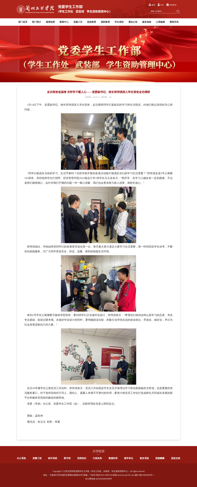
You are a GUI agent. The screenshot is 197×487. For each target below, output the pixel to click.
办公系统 (21, 458)
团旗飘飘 (159, 458)
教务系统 (144, 458)
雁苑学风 (174, 22)
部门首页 (22, 22)
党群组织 (81, 458)
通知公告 (132, 22)
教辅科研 (113, 458)
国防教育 (105, 22)
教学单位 (128, 458)
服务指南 (146, 22)
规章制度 (50, 22)
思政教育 (91, 22)
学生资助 (119, 22)
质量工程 (37, 458)
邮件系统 (52, 458)
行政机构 (97, 458)
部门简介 (36, 22)
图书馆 (67, 458)
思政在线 (175, 458)
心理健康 (160, 22)
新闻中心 (64, 22)
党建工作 (77, 22)
